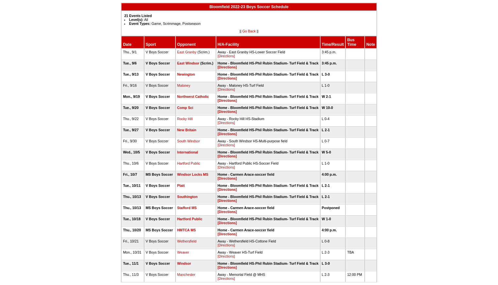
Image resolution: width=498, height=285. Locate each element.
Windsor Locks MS (192, 174)
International (187, 152)
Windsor (184, 263)
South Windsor (188, 141)
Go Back (249, 31)
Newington (186, 74)
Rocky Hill (184, 119)
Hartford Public (188, 163)
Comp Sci (185, 108)
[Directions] (226, 56)
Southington (187, 197)
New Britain (186, 130)
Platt (181, 185)
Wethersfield (186, 241)
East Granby (186, 52)
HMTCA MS (186, 230)
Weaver (183, 252)
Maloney (183, 85)
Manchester (186, 274)
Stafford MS (187, 208)
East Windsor (188, 63)
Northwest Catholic (193, 96)
